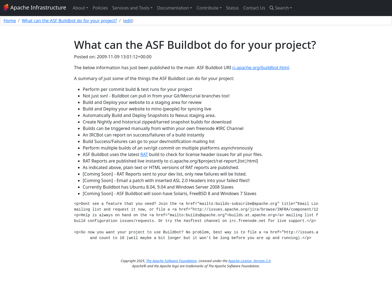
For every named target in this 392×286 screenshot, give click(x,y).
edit (128, 21)
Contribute (207, 8)
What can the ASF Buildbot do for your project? (69, 21)
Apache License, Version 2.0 (249, 260)
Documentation (173, 8)
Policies (100, 8)
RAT (144, 154)
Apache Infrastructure (34, 8)
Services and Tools (130, 8)
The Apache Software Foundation (171, 260)
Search (279, 8)
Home (10, 21)
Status (232, 8)
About (79, 8)
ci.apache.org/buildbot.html (260, 68)
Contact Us (254, 8)
